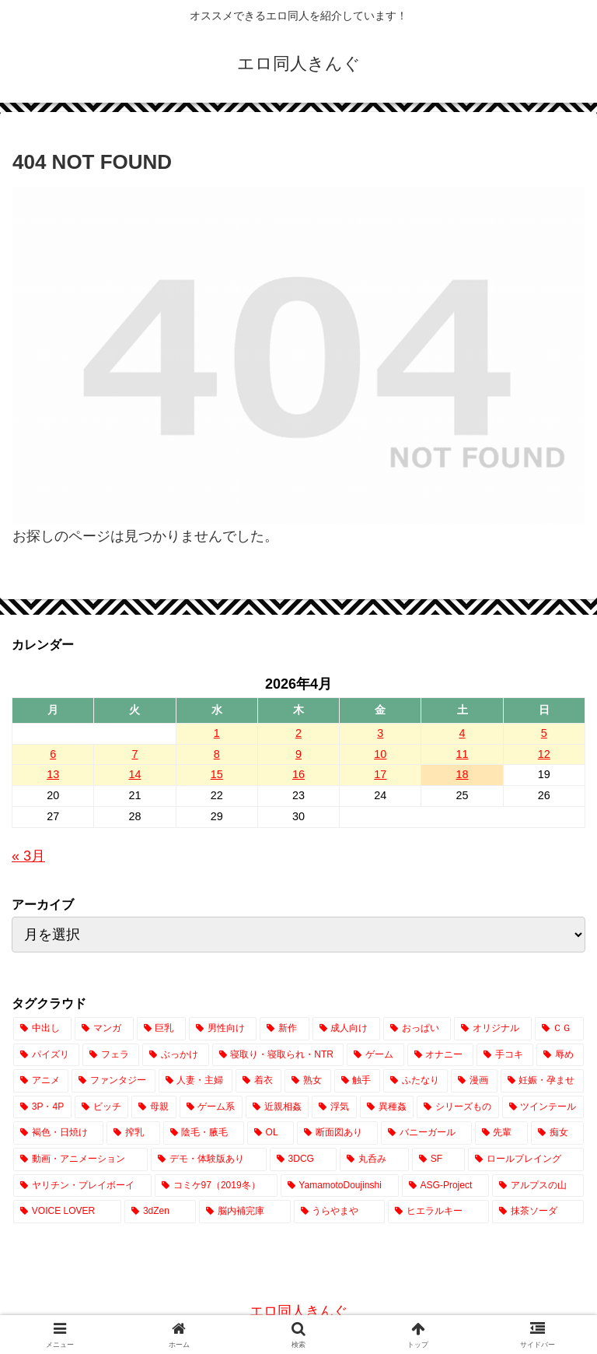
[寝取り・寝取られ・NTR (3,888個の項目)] (278, 1055)
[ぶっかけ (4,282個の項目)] (175, 1055)
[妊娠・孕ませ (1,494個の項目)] (542, 1081)
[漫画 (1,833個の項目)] (474, 1081)
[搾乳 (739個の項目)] (132, 1133)
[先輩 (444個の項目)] (501, 1133)
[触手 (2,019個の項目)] (357, 1081)
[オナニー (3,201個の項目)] (440, 1055)
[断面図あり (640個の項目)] (337, 1133)
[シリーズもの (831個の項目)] (457, 1107)
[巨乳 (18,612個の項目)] (161, 1028)
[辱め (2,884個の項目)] (560, 1055)
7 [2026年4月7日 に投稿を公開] (134, 754)
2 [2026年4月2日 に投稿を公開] (298, 733)
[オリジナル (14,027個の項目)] (492, 1028)
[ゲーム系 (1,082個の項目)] (211, 1107)
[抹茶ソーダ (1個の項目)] (538, 1211)
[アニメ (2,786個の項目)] (40, 1081)
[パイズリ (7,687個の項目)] (46, 1055)
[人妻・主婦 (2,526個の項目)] (195, 1081)
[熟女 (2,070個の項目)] (307, 1081)
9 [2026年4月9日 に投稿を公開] (298, 754)
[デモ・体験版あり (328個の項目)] (209, 1159)
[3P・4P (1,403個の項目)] (42, 1107)
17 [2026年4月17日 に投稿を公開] (380, 774)
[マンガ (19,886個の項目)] (104, 1028)
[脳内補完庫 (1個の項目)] (245, 1211)
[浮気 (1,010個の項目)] (334, 1107)
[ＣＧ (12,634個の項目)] (559, 1028)
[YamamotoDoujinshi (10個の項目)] (340, 1186)
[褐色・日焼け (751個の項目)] (58, 1133)
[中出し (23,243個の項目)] (42, 1028)
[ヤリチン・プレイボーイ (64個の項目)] (82, 1186)
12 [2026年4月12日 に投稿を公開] (544, 754)
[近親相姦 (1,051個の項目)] (277, 1107)
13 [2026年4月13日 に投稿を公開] (53, 774)
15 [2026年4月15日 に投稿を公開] (217, 774)
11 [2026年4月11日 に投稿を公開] (462, 754)
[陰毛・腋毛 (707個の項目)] (203, 1133)
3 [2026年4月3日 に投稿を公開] (380, 733)
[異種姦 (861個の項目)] (387, 1107)
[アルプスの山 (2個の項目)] (538, 1186)
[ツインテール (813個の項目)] (543, 1107)
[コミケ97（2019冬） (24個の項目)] (216, 1186)
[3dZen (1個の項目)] (160, 1211)
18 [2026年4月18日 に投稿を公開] (462, 774)
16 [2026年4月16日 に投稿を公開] (298, 774)
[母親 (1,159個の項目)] (153, 1107)
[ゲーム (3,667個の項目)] (375, 1055)
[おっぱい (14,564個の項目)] (417, 1028)
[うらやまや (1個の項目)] (340, 1211)
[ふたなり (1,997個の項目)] (415, 1081)
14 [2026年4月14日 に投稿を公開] (134, 774)
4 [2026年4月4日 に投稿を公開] (462, 733)
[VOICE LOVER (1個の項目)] (67, 1211)
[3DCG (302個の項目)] (303, 1159)
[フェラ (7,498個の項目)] (110, 1055)
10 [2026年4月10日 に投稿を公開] (380, 754)
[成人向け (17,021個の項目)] (346, 1028)
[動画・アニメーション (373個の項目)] (80, 1159)
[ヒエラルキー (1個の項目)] (438, 1211)
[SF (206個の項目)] (438, 1159)
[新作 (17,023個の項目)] (284, 1028)
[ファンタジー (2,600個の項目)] (113, 1081)
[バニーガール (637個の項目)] (426, 1133)
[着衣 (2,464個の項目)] (258, 1081)
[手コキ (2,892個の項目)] (505, 1055)
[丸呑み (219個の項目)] (374, 1159)
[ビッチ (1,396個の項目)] (101, 1107)
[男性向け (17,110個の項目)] (223, 1028)
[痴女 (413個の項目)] (557, 1133)
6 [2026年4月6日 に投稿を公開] (53, 754)
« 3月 (28, 856)
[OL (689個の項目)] (270, 1133)
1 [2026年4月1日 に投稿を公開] (217, 733)
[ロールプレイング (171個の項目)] (526, 1159)
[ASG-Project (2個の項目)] (445, 1186)
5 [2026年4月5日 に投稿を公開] (544, 733)
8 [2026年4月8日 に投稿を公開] (217, 754)
